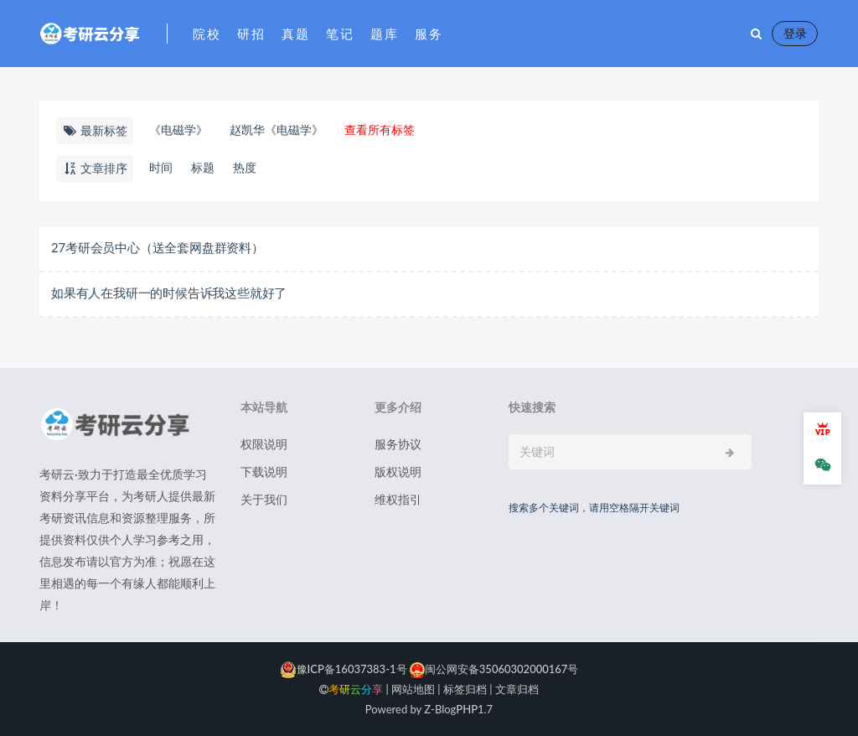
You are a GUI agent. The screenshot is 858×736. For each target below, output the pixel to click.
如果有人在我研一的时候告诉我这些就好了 (169, 292)
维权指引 (398, 499)
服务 (428, 33)
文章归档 (517, 689)
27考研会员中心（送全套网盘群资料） (157, 247)
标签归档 (465, 689)
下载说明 (263, 471)
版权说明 (398, 471)
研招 (251, 33)
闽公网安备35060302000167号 (493, 669)
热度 (244, 167)
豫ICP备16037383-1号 (343, 669)
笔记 (340, 33)
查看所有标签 (379, 129)
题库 (384, 33)
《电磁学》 (178, 129)
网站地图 (413, 689)
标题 (202, 167)
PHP (467, 709)
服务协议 (398, 444)
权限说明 (263, 444)
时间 (161, 167)
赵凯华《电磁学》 (276, 129)
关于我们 (263, 499)
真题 (295, 33)
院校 (206, 33)
